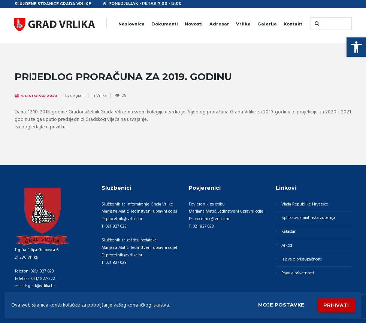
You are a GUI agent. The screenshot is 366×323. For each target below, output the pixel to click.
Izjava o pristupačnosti (301, 259)
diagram (77, 95)
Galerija (267, 24)
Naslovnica (131, 24)
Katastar (288, 232)
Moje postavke (281, 305)
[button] (356, 47)
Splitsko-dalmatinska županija (308, 218)
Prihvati (336, 305)
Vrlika (243, 24)
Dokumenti (164, 24)
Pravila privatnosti (297, 273)
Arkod (286, 245)
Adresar (219, 24)
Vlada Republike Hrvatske (304, 204)
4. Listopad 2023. (39, 96)
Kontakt (293, 24)
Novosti (194, 24)
